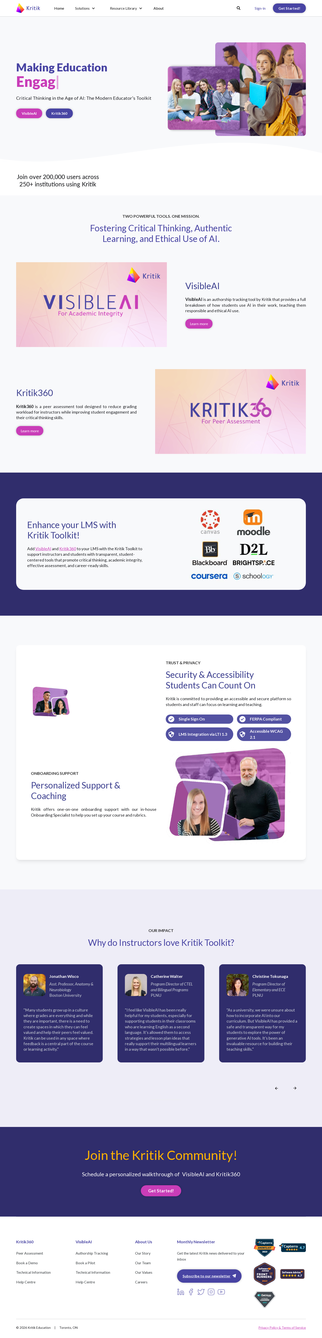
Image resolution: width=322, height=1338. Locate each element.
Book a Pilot (85, 1263)
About (159, 8)
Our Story (143, 1253)
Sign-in (260, 8)
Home (59, 8)
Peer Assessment (29, 1253)
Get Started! (289, 8)
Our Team (143, 1263)
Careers (141, 1282)
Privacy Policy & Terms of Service (282, 1327)
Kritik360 (59, 113)
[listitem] (59, 1022)
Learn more (199, 323)
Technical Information (33, 1272)
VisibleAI (29, 113)
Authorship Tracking (92, 1253)
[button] (85, 8)
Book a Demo (27, 1263)
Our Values (143, 1272)
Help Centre (25, 1282)
